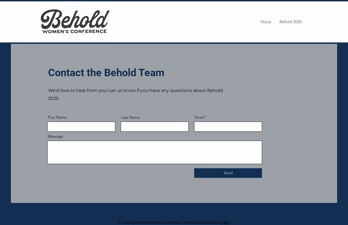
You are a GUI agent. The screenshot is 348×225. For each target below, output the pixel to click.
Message (55, 136)
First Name (57, 117)
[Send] (228, 173)
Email (199, 117)
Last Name (130, 117)
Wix (226, 222)
